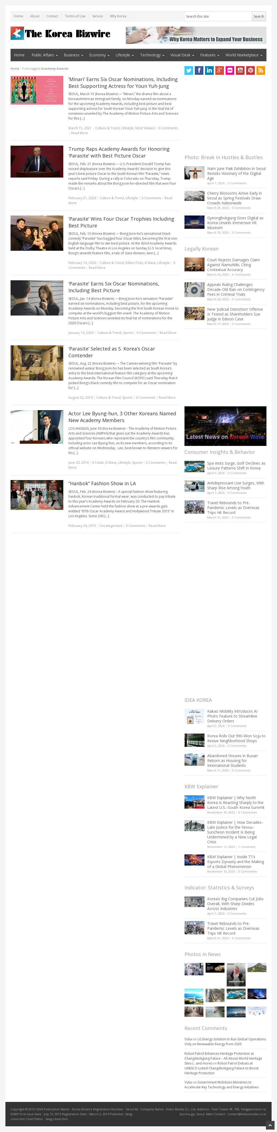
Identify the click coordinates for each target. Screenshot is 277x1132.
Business (72, 54)
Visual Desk (180, 54)
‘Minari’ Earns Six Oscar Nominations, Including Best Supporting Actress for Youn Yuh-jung (123, 82)
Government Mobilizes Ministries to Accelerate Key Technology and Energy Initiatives (221, 1084)
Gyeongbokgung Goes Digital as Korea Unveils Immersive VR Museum (235, 222)
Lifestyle (123, 54)
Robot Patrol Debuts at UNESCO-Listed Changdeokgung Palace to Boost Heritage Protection (221, 1068)
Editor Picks (134, 263)
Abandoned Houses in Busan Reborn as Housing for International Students (232, 760)
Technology (150, 54)
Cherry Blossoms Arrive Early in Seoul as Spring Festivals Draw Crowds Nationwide (234, 198)
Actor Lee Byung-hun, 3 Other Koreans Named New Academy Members (122, 416)
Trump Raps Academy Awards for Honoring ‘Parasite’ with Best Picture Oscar (119, 152)
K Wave (150, 263)
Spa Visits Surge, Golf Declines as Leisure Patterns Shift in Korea (236, 466)
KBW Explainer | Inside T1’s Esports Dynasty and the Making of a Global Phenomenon (235, 861)
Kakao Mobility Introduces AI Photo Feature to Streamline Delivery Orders (232, 716)
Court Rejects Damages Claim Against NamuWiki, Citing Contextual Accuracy (233, 264)
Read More (79, 133)
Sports (128, 332)
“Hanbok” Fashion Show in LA (102, 483)
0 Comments (237, 183)
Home (18, 16)
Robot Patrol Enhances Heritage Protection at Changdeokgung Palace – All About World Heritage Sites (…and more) (223, 1058)
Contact (52, 16)
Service (97, 16)
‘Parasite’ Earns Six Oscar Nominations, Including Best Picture (113, 287)
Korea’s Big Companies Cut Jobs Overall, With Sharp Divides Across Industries (235, 903)
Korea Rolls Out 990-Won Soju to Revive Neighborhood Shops (236, 738)
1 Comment (246, 847)
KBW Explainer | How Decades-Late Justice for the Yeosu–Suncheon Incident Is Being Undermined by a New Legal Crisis (235, 832)
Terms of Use (75, 16)
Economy (97, 54)
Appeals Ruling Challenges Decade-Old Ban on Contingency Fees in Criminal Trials (236, 289)
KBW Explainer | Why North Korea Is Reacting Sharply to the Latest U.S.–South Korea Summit (236, 802)
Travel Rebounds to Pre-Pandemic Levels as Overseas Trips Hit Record (233, 507)
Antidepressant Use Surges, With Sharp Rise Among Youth (235, 485)
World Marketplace (242, 54)
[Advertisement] (225, 116)
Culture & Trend (107, 128)
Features (208, 54)
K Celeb (98, 462)
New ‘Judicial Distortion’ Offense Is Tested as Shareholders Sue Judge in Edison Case (235, 314)
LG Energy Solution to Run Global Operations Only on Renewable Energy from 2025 (225, 1041)
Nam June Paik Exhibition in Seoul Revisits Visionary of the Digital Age (236, 173)
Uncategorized (111, 525)
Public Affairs (43, 54)
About (34, 16)
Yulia (188, 1039)
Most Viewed (145, 128)
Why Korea (118, 16)
